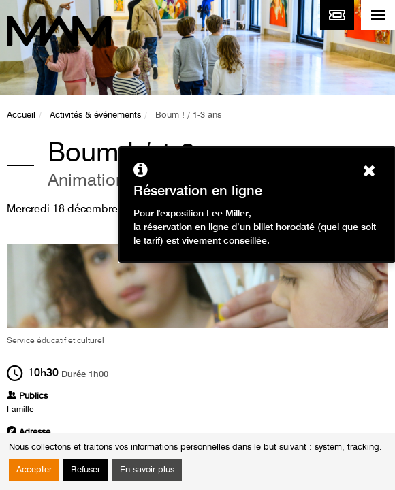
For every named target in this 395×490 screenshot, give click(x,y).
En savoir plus (147, 470)
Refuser (85, 470)
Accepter (34, 470)
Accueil (21, 115)
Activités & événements (95, 115)
